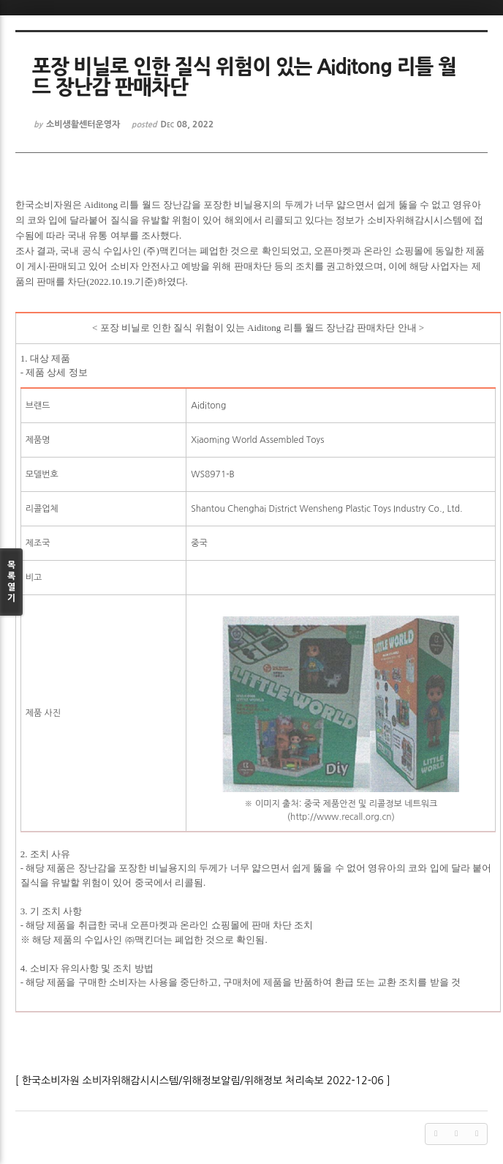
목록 (11, 582)
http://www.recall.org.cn (340, 817)
